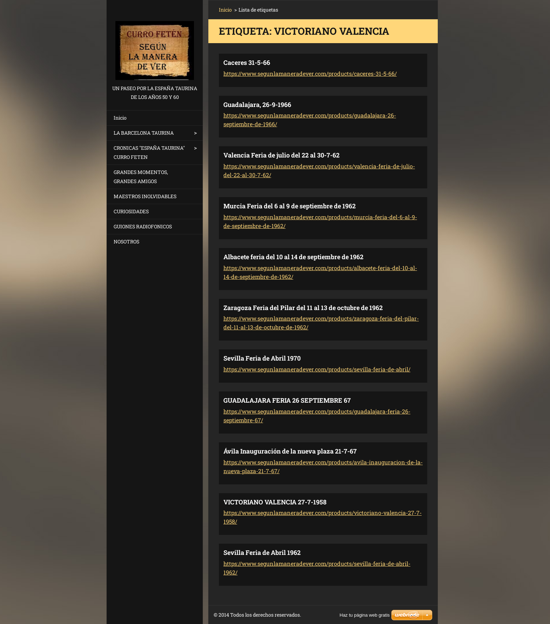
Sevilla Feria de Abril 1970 (262, 358)
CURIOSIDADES (131, 211)
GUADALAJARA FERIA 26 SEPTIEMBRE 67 (287, 400)
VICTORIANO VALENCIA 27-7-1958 (275, 502)
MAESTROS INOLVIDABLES (145, 196)
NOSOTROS (126, 241)
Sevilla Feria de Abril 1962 (262, 552)
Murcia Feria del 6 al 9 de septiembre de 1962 (289, 206)
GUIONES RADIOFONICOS (143, 226)
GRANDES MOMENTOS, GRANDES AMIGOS (141, 176)
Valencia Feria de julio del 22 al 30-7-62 (281, 155)
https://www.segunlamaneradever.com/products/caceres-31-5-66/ (310, 73)
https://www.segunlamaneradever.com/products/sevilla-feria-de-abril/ (316, 369)
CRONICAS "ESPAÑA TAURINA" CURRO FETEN (149, 152)
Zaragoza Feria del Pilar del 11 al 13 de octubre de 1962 (303, 307)
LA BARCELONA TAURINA (144, 132)
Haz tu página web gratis (365, 615)
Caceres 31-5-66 (246, 62)
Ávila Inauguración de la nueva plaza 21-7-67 (290, 451)
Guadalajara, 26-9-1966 (257, 104)
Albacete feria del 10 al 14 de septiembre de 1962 (293, 257)
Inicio (120, 117)
